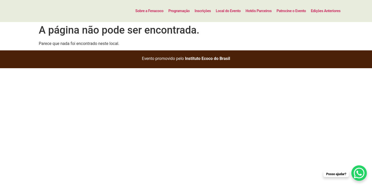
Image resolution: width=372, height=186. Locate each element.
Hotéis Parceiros (258, 11)
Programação (179, 11)
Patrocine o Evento (291, 11)
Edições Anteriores (325, 11)
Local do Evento (228, 11)
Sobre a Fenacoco (149, 11)
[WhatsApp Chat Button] (359, 173)
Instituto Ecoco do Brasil (207, 58)
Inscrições (203, 11)
